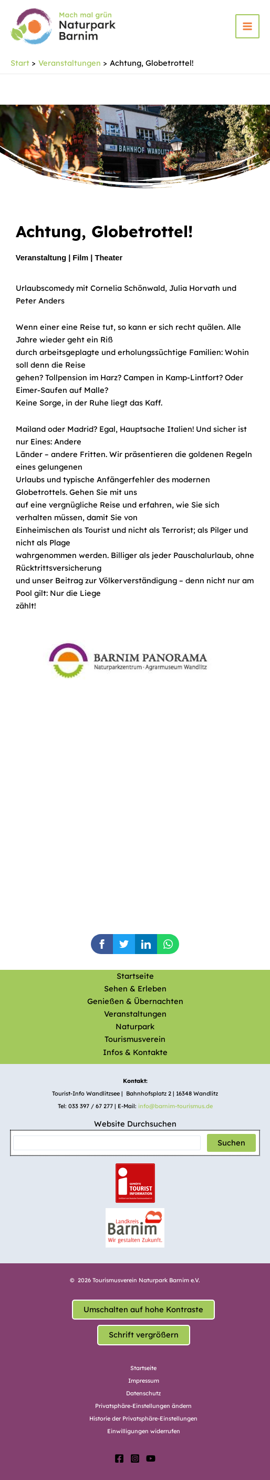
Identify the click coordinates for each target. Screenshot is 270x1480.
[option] (145, 656)
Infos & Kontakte (135, 1052)
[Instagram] (135, 1458)
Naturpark (135, 1026)
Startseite (135, 976)
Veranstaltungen (135, 1014)
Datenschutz (143, 1393)
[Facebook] (119, 1458)
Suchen (231, 1143)
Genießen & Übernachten (135, 1001)
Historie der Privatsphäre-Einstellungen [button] (143, 1418)
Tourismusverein (135, 1039)
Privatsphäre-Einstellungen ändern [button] (143, 1406)
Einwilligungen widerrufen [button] (143, 1431)
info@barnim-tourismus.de (175, 1106)
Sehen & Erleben (135, 989)
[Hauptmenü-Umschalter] (247, 26)
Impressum (143, 1380)
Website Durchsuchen (135, 1124)
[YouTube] (150, 1458)
